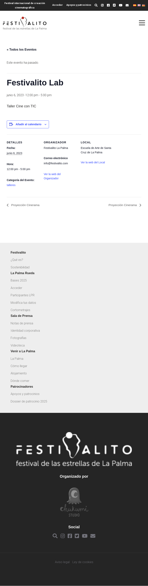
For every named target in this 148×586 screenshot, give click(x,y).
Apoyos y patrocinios (78, 4)
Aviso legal (62, 562)
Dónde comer (20, 381)
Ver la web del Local (93, 162)
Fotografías (18, 338)
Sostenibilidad (20, 267)
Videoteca (18, 345)
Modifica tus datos (23, 303)
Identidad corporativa (25, 331)
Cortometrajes (20, 310)
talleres (11, 185)
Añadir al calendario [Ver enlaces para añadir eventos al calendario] (28, 124)
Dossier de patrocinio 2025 (29, 401)
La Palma (17, 359)
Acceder (57, 4)
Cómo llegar (19, 366)
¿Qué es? (17, 260)
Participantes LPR (22, 295)
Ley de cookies (82, 562)
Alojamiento (19, 373)
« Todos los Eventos (21, 49)
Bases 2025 (19, 280)
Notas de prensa (22, 323)
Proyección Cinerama (25, 205)
